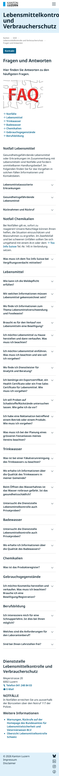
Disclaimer (9, 763)
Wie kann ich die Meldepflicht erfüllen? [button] (21, 282)
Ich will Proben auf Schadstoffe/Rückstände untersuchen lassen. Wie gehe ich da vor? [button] (26, 403)
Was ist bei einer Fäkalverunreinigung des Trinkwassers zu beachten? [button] (26, 459)
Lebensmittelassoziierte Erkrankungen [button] (18, 186)
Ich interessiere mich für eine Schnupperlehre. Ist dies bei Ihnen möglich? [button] (24, 618)
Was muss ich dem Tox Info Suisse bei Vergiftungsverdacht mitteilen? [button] (26, 260)
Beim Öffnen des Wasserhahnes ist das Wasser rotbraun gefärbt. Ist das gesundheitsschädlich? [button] (25, 490)
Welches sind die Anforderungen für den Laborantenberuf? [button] (25, 633)
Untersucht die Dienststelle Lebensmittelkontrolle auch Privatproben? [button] (20, 506)
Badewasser (13, 124)
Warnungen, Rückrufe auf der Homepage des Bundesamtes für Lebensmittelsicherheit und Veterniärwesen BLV (27, 725)
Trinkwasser (13, 121)
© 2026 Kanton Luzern (16, 756)
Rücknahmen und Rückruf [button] (18, 209)
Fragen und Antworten (13, 43)
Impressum (10, 759)
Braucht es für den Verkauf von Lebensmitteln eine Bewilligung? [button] (23, 324)
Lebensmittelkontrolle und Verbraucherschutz (23, 40)
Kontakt (9, 51)
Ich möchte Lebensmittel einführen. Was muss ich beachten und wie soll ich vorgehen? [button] (25, 354)
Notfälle (11, 114)
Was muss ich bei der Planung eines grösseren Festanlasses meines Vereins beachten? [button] (24, 435)
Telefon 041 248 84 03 (19, 685)
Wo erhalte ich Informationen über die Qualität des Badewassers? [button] (24, 546)
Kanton (6, 38)
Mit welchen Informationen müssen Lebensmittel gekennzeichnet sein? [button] (25, 295)
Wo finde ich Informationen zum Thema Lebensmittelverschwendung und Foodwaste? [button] (25, 309)
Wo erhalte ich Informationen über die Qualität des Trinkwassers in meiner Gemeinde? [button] (24, 474)
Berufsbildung (15, 136)
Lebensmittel (14, 117)
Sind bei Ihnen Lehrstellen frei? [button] (22, 644)
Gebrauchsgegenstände (20, 132)
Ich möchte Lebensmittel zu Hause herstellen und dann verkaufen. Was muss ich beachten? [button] (25, 338)
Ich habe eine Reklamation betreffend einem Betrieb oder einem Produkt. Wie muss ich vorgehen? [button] (26, 419)
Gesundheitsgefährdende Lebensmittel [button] (18, 198)
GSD (15, 38)
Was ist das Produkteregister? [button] (21, 567)
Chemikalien (13, 128)
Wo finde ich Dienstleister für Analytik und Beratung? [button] (21, 369)
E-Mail (10, 689)
